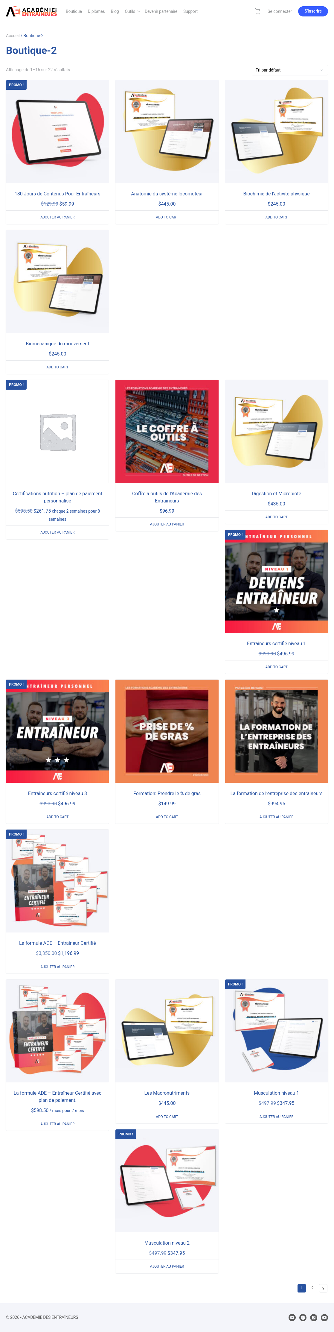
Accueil (13, 35)
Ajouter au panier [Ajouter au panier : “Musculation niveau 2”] (167, 1266)
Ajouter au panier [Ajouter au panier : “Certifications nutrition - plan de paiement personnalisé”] (57, 532)
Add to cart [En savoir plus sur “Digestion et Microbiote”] (276, 517)
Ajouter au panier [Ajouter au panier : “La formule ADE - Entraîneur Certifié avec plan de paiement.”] (57, 1124)
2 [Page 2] (312, 1288)
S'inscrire (313, 11)
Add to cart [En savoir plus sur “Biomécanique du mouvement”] (57, 367)
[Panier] (258, 11)
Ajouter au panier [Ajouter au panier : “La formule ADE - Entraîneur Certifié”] (57, 967)
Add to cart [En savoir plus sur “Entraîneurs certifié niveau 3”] (57, 817)
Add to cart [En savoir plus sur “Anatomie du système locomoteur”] (167, 217)
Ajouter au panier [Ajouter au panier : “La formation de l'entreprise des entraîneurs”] (277, 817)
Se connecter (280, 11)
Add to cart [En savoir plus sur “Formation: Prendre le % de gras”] (167, 817)
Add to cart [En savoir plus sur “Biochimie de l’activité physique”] (276, 217)
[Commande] (290, 70)
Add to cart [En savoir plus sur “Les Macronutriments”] (167, 1117)
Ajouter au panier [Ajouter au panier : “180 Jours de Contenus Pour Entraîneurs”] (57, 217)
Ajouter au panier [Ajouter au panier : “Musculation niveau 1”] (277, 1117)
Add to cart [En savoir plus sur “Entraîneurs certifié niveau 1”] (276, 667)
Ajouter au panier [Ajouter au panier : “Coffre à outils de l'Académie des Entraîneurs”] (167, 524)
